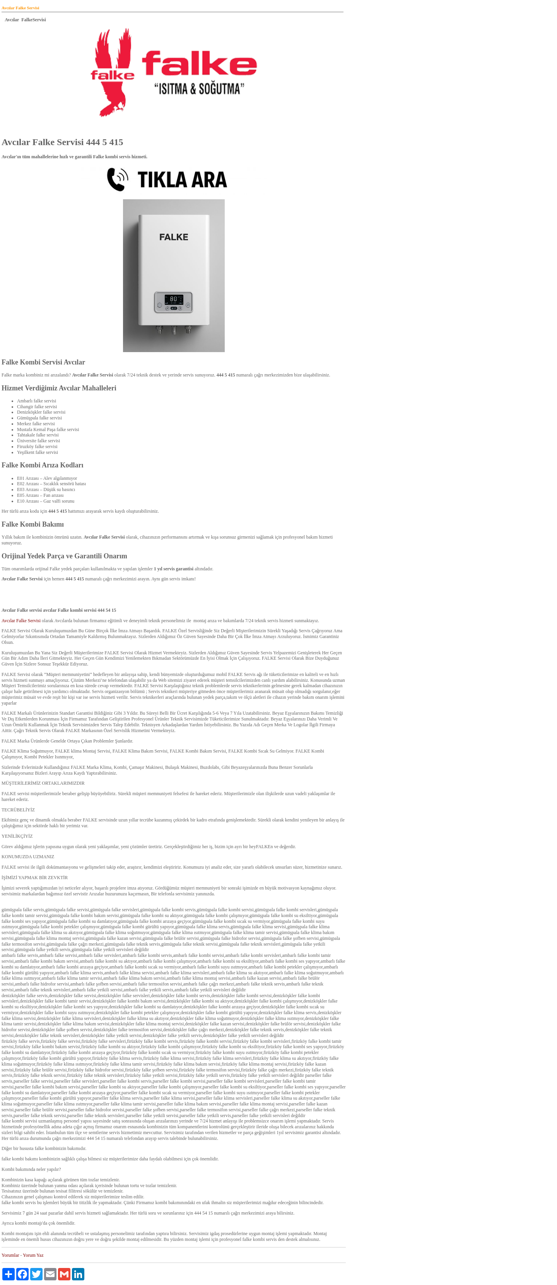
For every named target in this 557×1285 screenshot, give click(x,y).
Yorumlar (10, 1255)
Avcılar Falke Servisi (22, 620)
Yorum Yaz (33, 1255)
